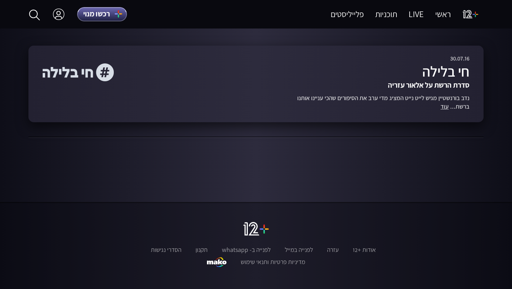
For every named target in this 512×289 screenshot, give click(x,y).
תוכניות (386, 14)
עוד (445, 106)
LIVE (416, 14)
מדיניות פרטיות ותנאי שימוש (273, 262)
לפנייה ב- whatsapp (246, 250)
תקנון (202, 250)
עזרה (332, 250)
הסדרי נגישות (166, 250)
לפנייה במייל (299, 250)
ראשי (443, 14)
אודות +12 (364, 250)
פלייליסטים (347, 14)
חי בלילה (445, 71)
